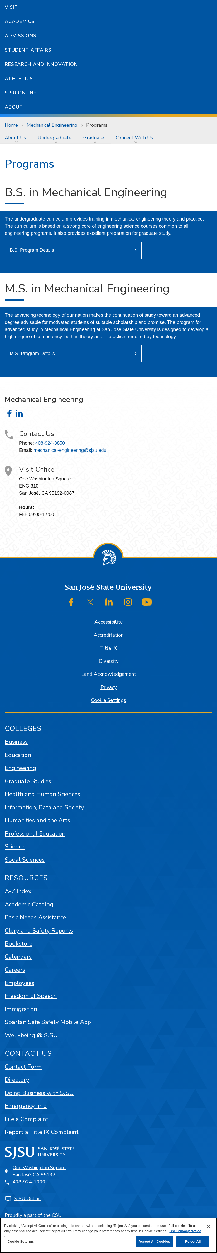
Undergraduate (54, 138)
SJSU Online (20, 93)
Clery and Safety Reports (39, 930)
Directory (17, 1080)
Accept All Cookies (154, 1241)
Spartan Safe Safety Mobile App (48, 1022)
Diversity (109, 661)
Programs (96, 125)
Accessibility (108, 622)
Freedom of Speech (31, 996)
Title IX (108, 648)
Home (11, 125)
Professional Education (35, 833)
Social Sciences (25, 860)
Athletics (19, 78)
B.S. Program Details (32, 250)
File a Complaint (26, 1119)
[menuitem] (16, 138)
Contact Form (23, 1067)
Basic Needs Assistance (35, 917)
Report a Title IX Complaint (42, 1132)
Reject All (193, 1241)
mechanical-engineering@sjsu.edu (69, 450)
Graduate (93, 138)
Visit (11, 7)
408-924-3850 (50, 443)
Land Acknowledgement (108, 674)
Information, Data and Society (44, 807)
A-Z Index (18, 891)
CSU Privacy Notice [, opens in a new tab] (185, 1231)
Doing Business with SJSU (39, 1093)
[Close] (208, 1226)
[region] (108, 1235)
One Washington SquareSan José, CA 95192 (39, 1171)
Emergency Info (26, 1106)
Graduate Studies (28, 781)
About (14, 107)
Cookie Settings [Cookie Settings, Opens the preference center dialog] (20, 1241)
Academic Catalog (29, 904)
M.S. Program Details (32, 353)
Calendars (18, 957)
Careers (15, 970)
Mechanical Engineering (52, 125)
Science (15, 846)
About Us (15, 138)
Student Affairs (28, 50)
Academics (20, 21)
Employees (19, 983)
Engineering (20, 768)
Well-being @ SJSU (31, 1035)
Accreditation (109, 635)
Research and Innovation (41, 64)
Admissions (20, 36)
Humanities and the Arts (37, 820)
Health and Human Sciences (42, 794)
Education (18, 755)
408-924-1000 (29, 1182)
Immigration (21, 1009)
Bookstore (18, 943)
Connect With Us (134, 138)
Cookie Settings (108, 700)
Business (16, 742)
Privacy (108, 687)
